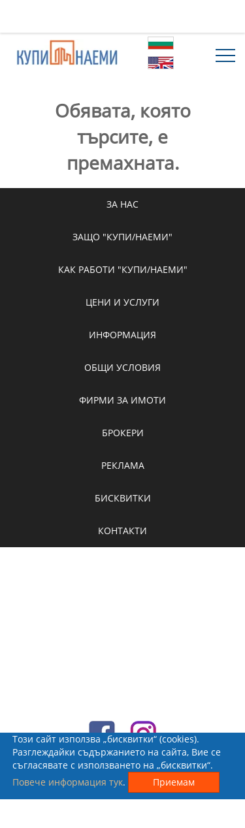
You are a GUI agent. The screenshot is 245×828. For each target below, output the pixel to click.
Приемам (174, 782)
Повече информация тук (67, 782)
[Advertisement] (122, 16)
